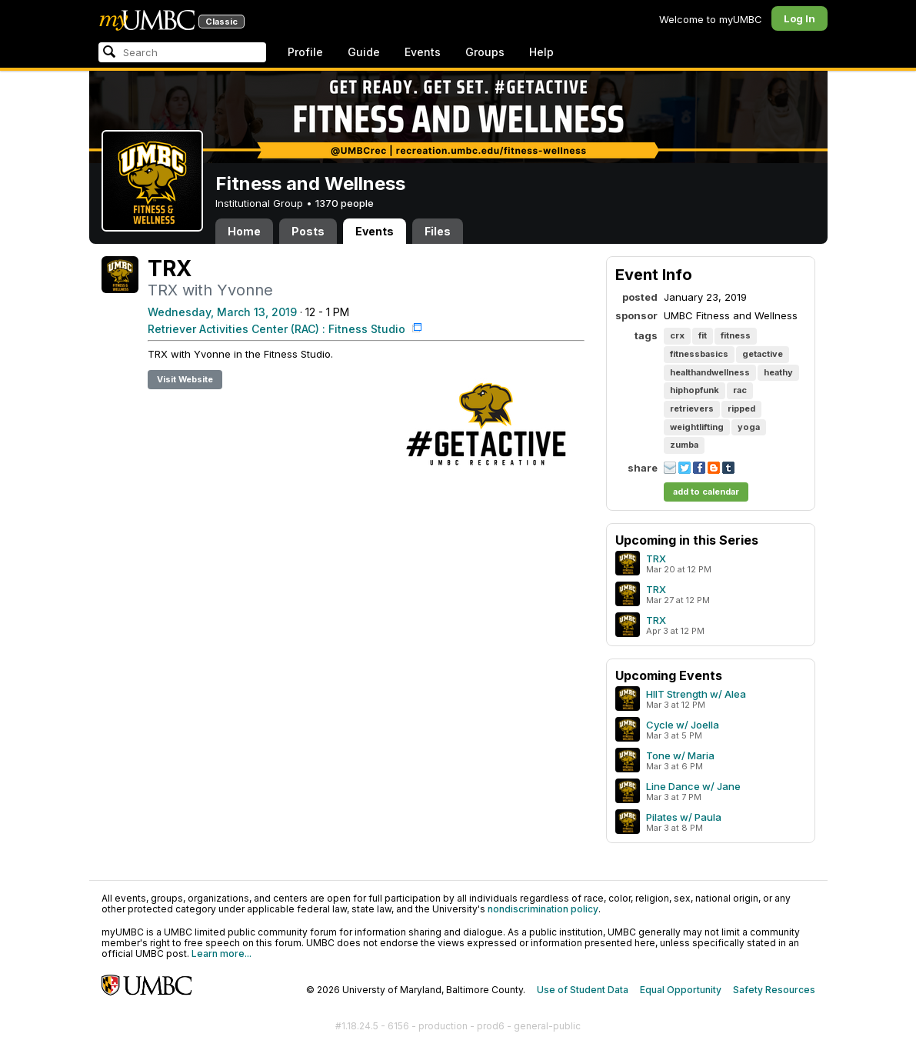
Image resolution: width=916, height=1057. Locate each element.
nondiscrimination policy (543, 909)
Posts (308, 231)
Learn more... (221, 953)
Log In (799, 18)
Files (438, 231)
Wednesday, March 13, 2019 (222, 311)
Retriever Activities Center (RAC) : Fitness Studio (278, 328)
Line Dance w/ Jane (693, 786)
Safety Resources (774, 989)
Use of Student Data (582, 989)
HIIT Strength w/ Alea (696, 694)
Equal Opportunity (680, 989)
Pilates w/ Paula (683, 817)
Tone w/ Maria (680, 755)
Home (244, 231)
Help (541, 51)
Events (423, 51)
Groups (485, 51)
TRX (656, 558)
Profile (305, 51)
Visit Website (185, 379)
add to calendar (706, 491)
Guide (364, 51)
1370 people (344, 203)
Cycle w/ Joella (682, 725)
